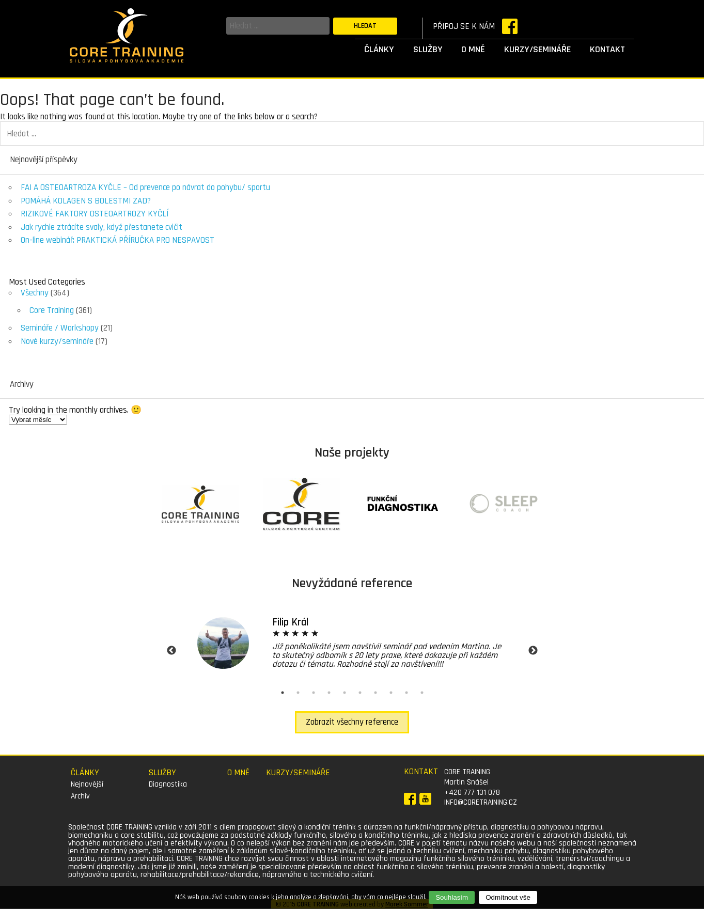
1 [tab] (282, 692)
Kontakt (607, 49)
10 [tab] (422, 692)
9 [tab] (406, 692)
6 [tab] (360, 692)
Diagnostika (168, 784)
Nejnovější (87, 784)
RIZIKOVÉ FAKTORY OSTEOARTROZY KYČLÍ (94, 214)
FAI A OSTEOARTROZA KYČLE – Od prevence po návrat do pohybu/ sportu (145, 187)
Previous (171, 651)
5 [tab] (344, 692)
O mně (473, 49)
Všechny (35, 293)
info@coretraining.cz (480, 802)
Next (533, 651)
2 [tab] (298, 692)
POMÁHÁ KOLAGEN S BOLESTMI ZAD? (86, 201)
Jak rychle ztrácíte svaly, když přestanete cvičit (101, 227)
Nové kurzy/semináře (57, 341)
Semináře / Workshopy (60, 328)
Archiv (80, 796)
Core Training (51, 310)
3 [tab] (313, 692)
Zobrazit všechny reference (352, 722)
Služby (428, 49)
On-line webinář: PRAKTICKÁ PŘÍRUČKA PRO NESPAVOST (117, 240)
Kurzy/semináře (537, 49)
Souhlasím (451, 897)
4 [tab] (329, 692)
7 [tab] (375, 692)
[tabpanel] (352, 643)
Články (379, 49)
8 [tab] (391, 692)
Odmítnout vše (508, 897)
